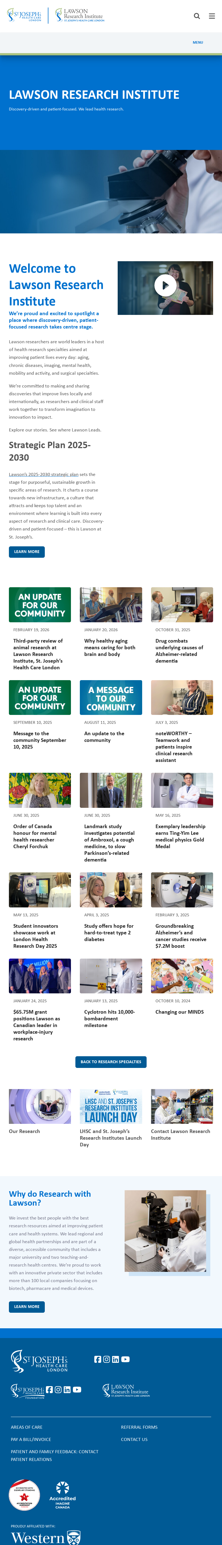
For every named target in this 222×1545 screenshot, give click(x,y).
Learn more (27, 552)
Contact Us (134, 1439)
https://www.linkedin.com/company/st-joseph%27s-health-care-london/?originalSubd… (116, 1360)
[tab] (212, 16)
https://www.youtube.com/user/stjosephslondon (125, 1360)
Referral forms (139, 1427)
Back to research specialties (111, 1062)
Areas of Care (27, 1427)
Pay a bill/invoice (31, 1439)
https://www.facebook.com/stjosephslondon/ (98, 1360)
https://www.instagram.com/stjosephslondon (107, 1360)
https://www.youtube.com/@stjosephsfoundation (77, 1390)
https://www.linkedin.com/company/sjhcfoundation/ (68, 1390)
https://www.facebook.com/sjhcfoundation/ (50, 1390)
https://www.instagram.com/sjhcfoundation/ (59, 1390)
